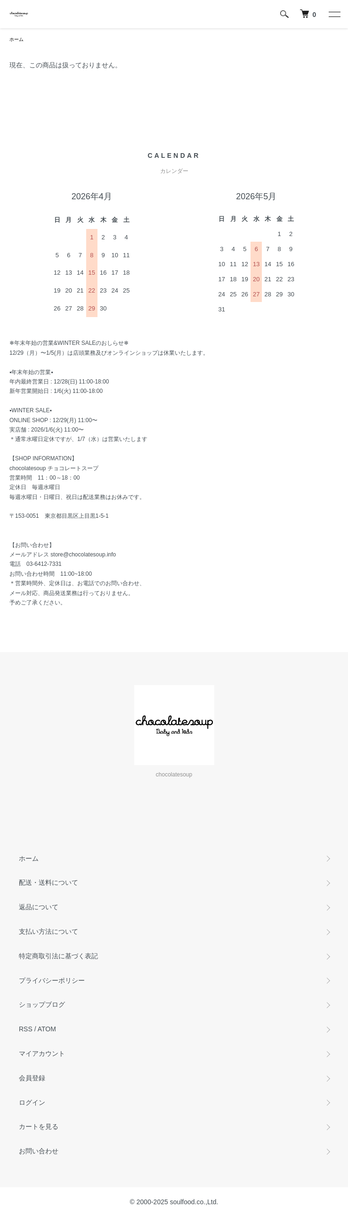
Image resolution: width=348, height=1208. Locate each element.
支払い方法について (48, 931)
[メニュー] (334, 14)
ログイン (32, 1102)
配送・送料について (48, 882)
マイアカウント (42, 1053)
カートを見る (38, 1126)
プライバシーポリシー (52, 980)
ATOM (47, 1029)
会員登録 (32, 1078)
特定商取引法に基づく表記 (58, 956)
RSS (25, 1029)
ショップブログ (42, 1004)
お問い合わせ (38, 1151)
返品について (38, 907)
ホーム (16, 39)
